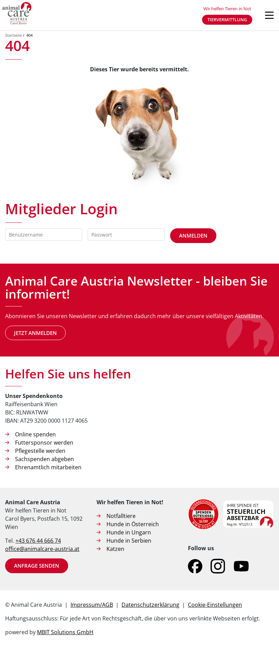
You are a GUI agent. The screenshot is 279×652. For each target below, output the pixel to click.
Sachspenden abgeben (44, 459)
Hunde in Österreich (132, 524)
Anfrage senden (36, 565)
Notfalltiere (121, 516)
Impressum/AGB (92, 604)
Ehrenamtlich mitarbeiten (48, 467)
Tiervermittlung (227, 19)
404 (29, 35)
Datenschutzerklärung (150, 604)
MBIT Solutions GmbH (65, 632)
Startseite (13, 35)
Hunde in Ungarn (128, 532)
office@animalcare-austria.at (42, 549)
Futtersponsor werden (44, 442)
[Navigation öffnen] (269, 15)
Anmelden (193, 235)
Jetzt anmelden (35, 332)
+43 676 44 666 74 (38, 540)
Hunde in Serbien (128, 540)
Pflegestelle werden (40, 451)
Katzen (115, 549)
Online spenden (35, 434)
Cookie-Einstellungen (215, 604)
